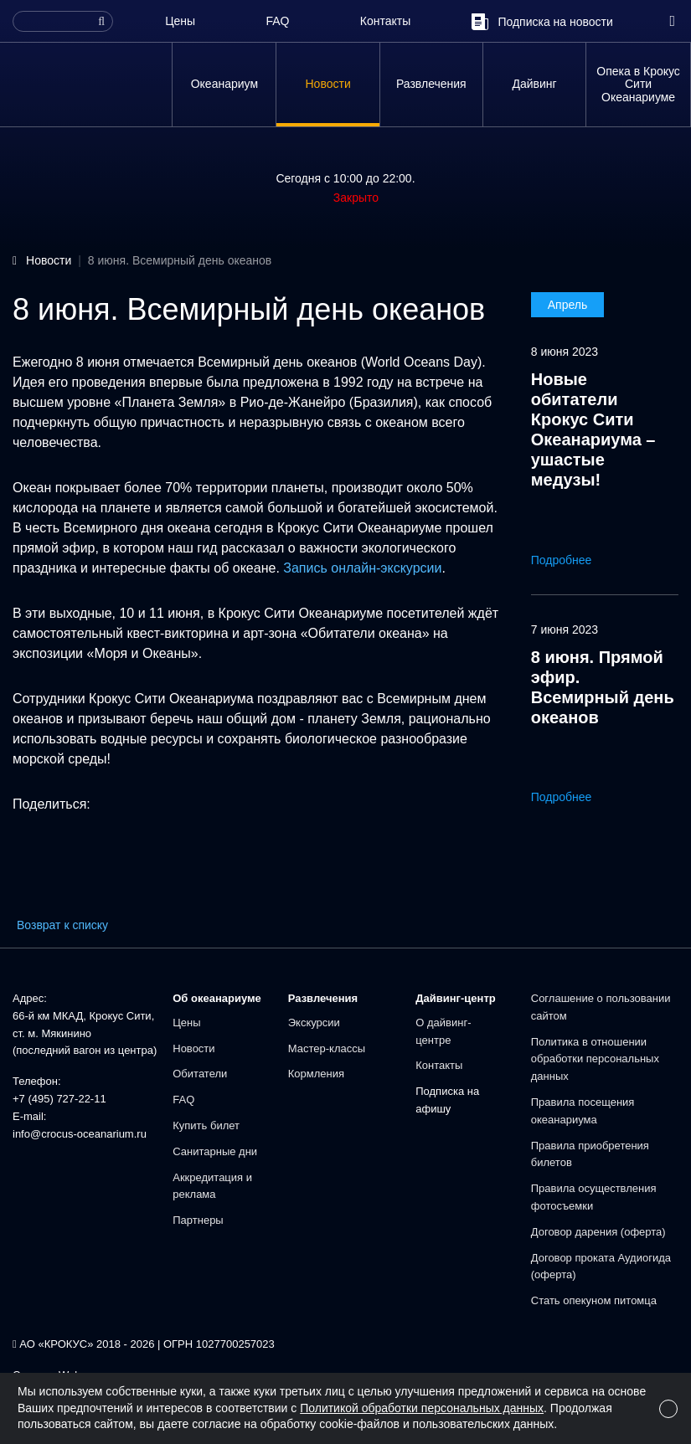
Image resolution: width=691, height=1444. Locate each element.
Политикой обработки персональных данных (422, 1408)
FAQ (277, 21)
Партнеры (198, 1220)
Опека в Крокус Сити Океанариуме (638, 84)
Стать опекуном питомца (594, 1300)
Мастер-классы (326, 1048)
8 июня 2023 (564, 351)
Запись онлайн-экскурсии (362, 568)
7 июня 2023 (564, 629)
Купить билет (206, 1125)
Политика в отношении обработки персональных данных (595, 1059)
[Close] (668, 1409)
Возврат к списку (62, 925)
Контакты (385, 21)
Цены (180, 21)
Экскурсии (314, 1022)
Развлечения (431, 83)
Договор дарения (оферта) (598, 1232)
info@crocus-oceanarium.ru (80, 1134)
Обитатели (200, 1073)
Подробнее (573, 560)
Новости (328, 83)
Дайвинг (534, 83)
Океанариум (224, 83)
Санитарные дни (215, 1151)
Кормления (316, 1073)
